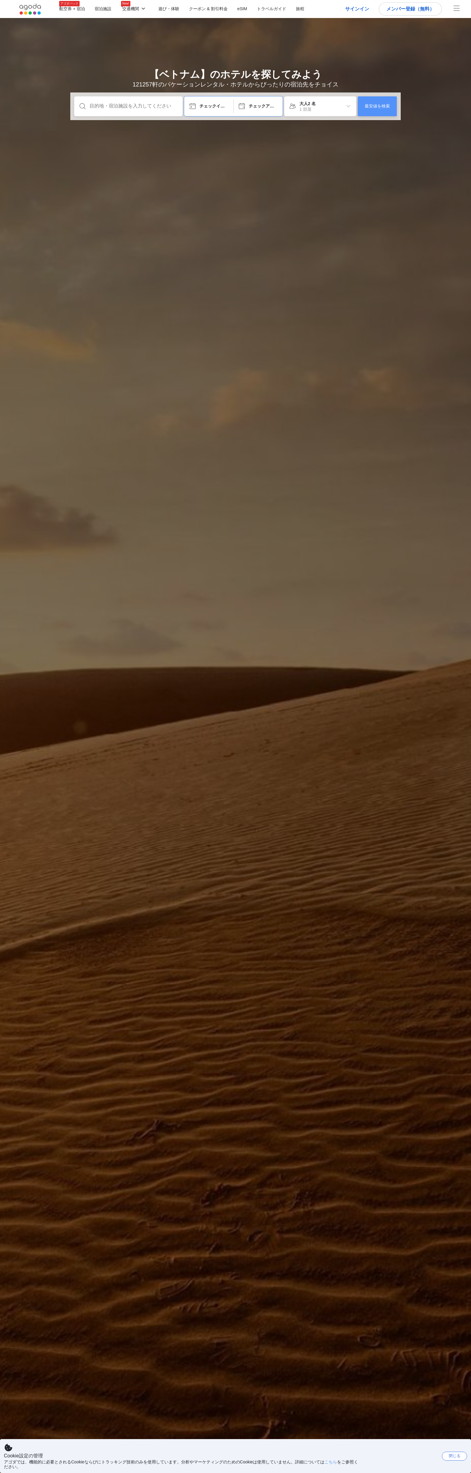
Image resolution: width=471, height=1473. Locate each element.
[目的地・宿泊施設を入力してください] (133, 106)
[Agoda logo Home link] (30, 9)
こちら (330, 1461)
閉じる (454, 1455)
